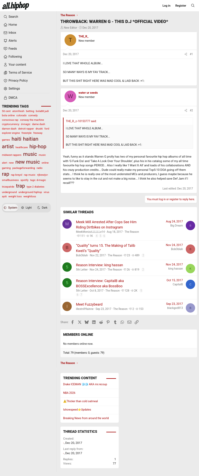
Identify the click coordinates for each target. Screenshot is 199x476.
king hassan (175, 268)
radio (39, 167)
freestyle (27, 132)
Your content (14, 65)
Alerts (10, 41)
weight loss (15, 196)
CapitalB (178, 284)
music (30, 154)
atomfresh (18, 111)
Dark (42, 207)
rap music (29, 174)
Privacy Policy (15, 81)
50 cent (6, 111)
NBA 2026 (69, 392)
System (10, 207)
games (6, 139)
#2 (191, 110)
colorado (21, 115)
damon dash (9, 128)
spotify (24, 180)
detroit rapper (26, 128)
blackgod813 (175, 307)
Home (10, 25)
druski (39, 128)
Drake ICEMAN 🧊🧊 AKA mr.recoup (85, 384)
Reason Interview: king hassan (99, 265)
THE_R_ (83, 36)
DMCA (10, 98)
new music (27, 162)
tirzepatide (8, 186)
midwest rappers (11, 154)
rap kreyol (16, 174)
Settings (11, 89)
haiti (16, 139)
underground (9, 192)
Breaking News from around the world (86, 418)
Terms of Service (17, 73)
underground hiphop (30, 192)
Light (26, 207)
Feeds (10, 49)
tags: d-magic (38, 180)
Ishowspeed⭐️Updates (77, 409)
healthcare (22, 147)
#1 (191, 54)
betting (30, 111)
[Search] (193, 5)
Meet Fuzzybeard (89, 304)
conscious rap (10, 119)
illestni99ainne (84, 308)
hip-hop (37, 146)
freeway (37, 132)
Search (10, 17)
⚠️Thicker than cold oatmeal (80, 401)
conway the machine (32, 119)
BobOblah (82, 255)
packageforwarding (23, 167)
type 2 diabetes (35, 186)
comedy (33, 115)
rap (5, 174)
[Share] (186, 54)
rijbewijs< (42, 174)
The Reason (132, 231)
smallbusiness (10, 180)
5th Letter (82, 269)
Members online (78, 334)
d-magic (25, 124)
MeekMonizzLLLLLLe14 (90, 231)
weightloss (29, 196)
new (11, 162)
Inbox (9, 33)
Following (12, 57)
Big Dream (176, 225)
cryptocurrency (10, 124)
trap (20, 186)
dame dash (38, 124)
